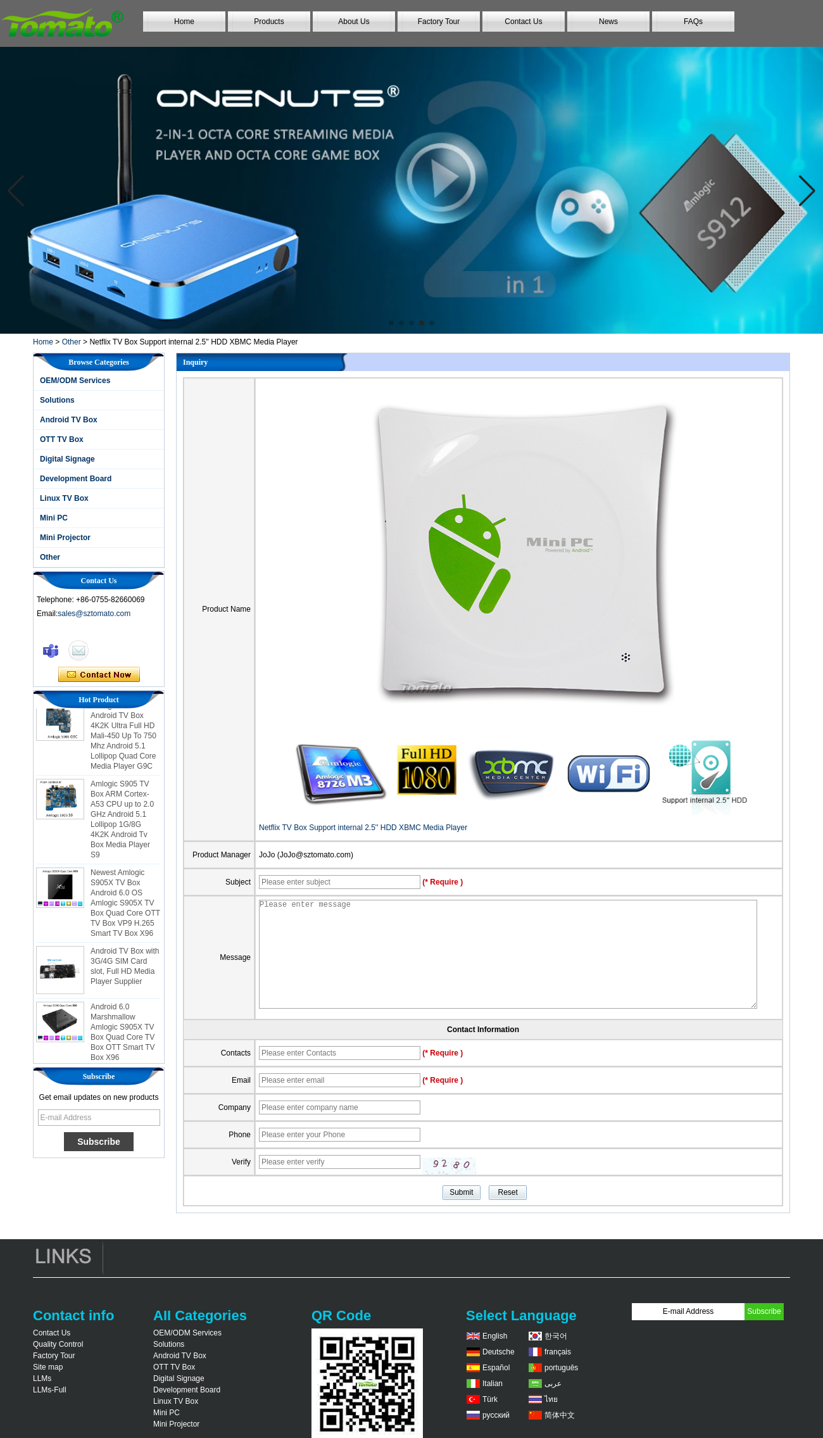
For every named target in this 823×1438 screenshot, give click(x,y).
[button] (391, 322)
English (494, 1336)
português (561, 1367)
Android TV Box (68, 419)
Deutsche (498, 1351)
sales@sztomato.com (94, 613)
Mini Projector (65, 537)
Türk (490, 1399)
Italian (492, 1383)
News (608, 21)
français (557, 1351)
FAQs (693, 21)
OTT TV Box (62, 439)
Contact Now (99, 675)
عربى (553, 1383)
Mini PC (54, 518)
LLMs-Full (49, 1389)
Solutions (57, 400)
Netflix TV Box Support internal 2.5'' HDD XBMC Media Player (363, 827)
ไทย (551, 1399)
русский (496, 1415)
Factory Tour (439, 21)
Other (71, 341)
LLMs (42, 1378)
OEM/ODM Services (75, 380)
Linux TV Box (64, 498)
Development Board (75, 478)
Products (269, 21)
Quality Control (58, 1344)
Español (496, 1367)
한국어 (555, 1336)
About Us (353, 21)
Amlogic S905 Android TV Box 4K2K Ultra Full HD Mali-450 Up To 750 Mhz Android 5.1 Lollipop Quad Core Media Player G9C (123, 739)
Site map (48, 1367)
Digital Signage (67, 459)
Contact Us (523, 21)
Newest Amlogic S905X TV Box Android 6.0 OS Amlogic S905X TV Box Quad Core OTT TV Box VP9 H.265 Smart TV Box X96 (125, 906)
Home (184, 21)
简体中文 (559, 1415)
